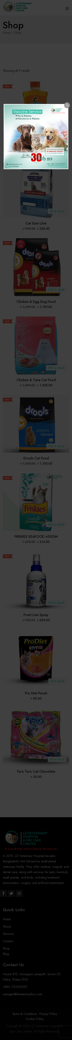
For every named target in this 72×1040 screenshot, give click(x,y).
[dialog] (36, 136)
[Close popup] (67, 105)
